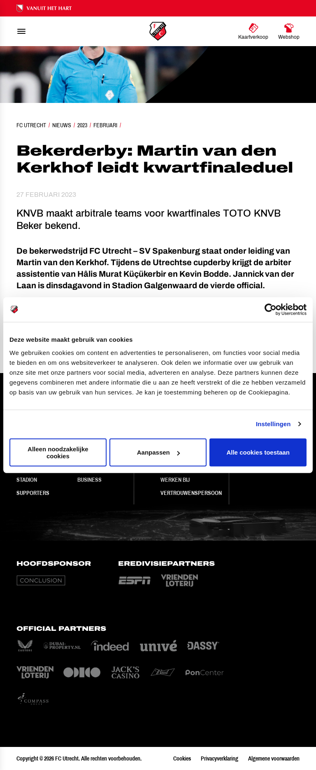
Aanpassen (158, 452)
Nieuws (61, 125)
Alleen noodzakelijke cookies (58, 452)
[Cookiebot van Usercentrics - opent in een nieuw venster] (271, 309)
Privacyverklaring (219, 758)
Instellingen (273, 423)
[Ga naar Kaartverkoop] (253, 31)
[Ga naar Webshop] (289, 31)
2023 (82, 125)
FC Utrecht (31, 125)
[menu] (21, 31)
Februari (105, 125)
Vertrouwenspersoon (191, 493)
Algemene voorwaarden (274, 758)
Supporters (32, 493)
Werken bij (175, 479)
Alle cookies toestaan (257, 452)
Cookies (182, 758)
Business (89, 479)
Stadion (26, 479)
